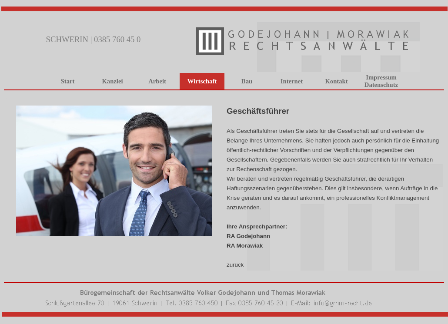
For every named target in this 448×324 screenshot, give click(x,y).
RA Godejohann (248, 236)
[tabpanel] (224, 97)
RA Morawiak (245, 245)
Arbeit (157, 81)
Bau (246, 81)
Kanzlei (112, 81)
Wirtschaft (202, 81)
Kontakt (336, 81)
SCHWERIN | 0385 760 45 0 (93, 39)
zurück (235, 264)
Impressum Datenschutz (381, 81)
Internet (292, 81)
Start (68, 81)
